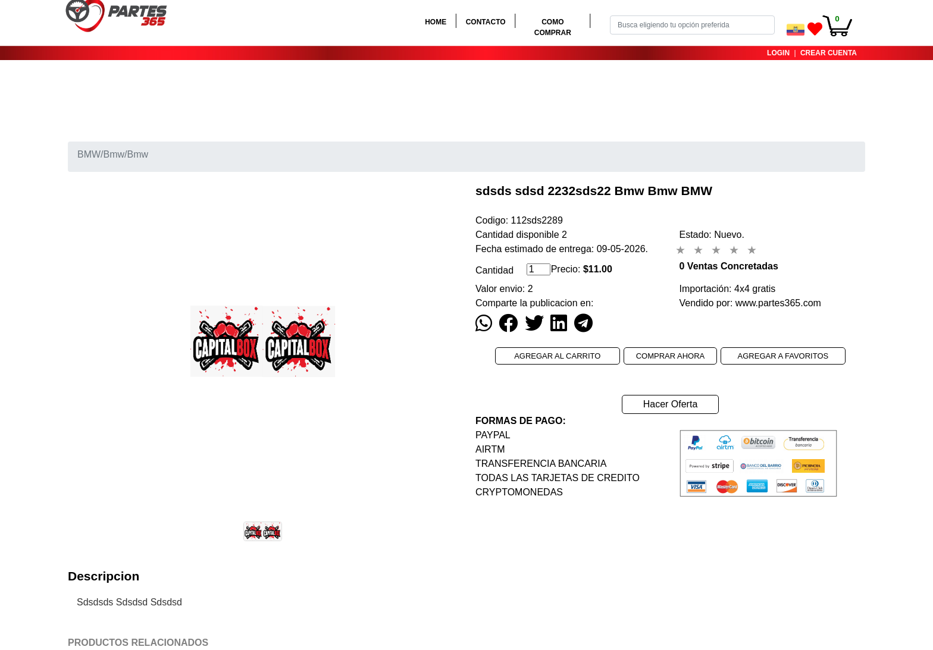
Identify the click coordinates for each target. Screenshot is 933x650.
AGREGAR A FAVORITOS (783, 355)
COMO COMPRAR (560, 27)
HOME (438, 21)
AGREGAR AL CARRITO (557, 355)
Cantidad (494, 270)
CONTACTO (488, 21)
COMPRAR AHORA (670, 355)
